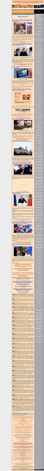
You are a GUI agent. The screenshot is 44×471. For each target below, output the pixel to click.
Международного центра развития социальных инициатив (19, 107)
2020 (24, 1)
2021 (19, 1)
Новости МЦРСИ (14, 38)
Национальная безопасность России (25, 467)
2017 (40, 1)
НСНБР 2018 (37, 1)
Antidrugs (42, 2)
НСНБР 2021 (21, 1)
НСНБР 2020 (27, 1)
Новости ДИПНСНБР (23, 86)
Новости (18, 38)
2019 (29, 1)
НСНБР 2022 (16, 1)
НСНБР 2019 (32, 1)
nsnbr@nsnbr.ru (31, 277)
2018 (34, 1)
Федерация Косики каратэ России (21, 106)
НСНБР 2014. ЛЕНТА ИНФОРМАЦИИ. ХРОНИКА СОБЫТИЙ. (19, 268)
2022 (14, 1)
